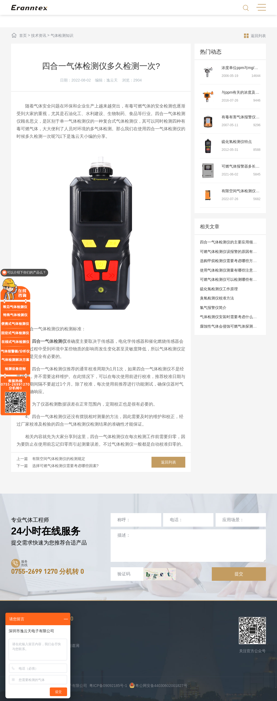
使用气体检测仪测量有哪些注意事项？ (232, 270)
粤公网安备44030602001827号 (158, 685)
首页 (23, 35)
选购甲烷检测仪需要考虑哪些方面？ (230, 261)
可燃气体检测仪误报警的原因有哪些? (231, 251)
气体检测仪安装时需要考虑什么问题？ (232, 317)
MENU (261, 7)
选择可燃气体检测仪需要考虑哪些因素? (65, 466)
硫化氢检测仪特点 (237, 141)
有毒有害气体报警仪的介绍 (244, 117)
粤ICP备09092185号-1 (108, 685)
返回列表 (255, 35)
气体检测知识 (62, 35)
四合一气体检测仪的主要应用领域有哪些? (235, 242)
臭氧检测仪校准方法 (217, 298)
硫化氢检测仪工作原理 (219, 289)
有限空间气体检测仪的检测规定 (58, 459)
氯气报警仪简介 (213, 307)
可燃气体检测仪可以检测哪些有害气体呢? (235, 279)
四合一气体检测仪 (49, 341)
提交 (239, 574)
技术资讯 (38, 35)
